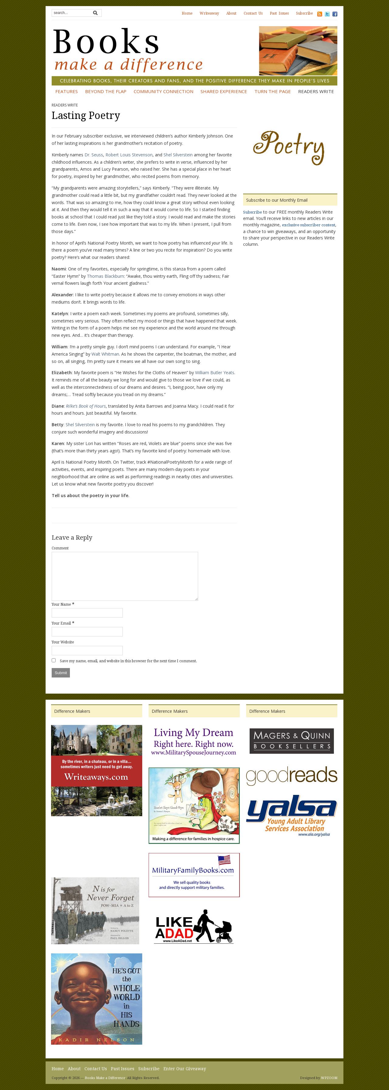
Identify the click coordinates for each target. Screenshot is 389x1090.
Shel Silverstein (178, 155)
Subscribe (304, 13)
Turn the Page (272, 91)
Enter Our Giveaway (185, 1068)
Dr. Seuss (93, 155)
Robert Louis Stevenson (129, 155)
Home (187, 13)
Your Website (63, 642)
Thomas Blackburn (105, 276)
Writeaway (209, 13)
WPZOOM (329, 1078)
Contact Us (253, 13)
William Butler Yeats (214, 372)
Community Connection (163, 91)
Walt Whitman (105, 354)
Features (66, 91)
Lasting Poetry (86, 115)
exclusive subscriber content (308, 225)
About (231, 13)
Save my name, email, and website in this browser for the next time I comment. (128, 661)
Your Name (61, 604)
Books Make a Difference (105, 1078)
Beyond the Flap (105, 91)
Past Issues (279, 13)
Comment (60, 548)
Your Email (61, 623)
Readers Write (316, 91)
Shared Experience (224, 91)
